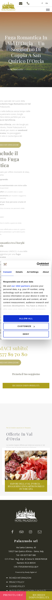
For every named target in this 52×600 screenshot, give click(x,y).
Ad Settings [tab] (33, 272)
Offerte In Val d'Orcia (35, 69)
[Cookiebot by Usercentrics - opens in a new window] (37, 264)
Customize (26, 326)
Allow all (26, 318)
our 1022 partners (20, 286)
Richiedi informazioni (20, 578)
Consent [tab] (7, 272)
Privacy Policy (16, 582)
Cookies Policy (17, 586)
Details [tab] (19, 272)
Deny (26, 334)
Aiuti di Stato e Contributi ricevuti (27, 591)
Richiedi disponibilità (26, 385)
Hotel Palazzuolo (15, 69)
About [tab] (46, 272)
